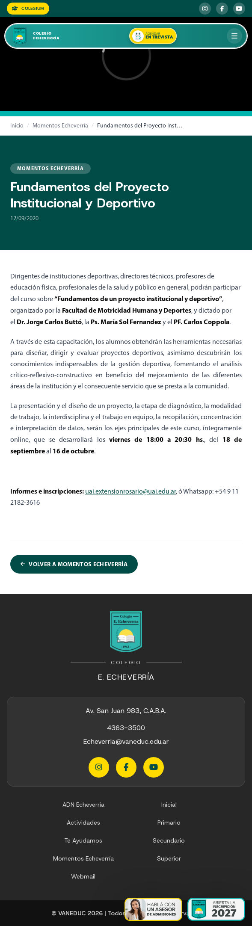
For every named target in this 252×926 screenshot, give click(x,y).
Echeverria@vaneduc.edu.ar (126, 741)
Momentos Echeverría (60, 125)
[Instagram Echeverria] (205, 9)
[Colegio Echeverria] (44, 36)
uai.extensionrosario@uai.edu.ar (130, 491)
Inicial (169, 804)
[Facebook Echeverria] (222, 9)
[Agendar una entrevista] (153, 36)
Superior (169, 858)
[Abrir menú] (234, 36)
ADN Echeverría (83, 804)
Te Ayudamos (83, 840)
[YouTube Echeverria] (239, 9)
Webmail (83, 876)
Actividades (83, 822)
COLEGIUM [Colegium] (28, 8)
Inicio (17, 125)
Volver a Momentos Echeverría (74, 564)
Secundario (169, 840)
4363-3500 (126, 727)
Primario (169, 822)
